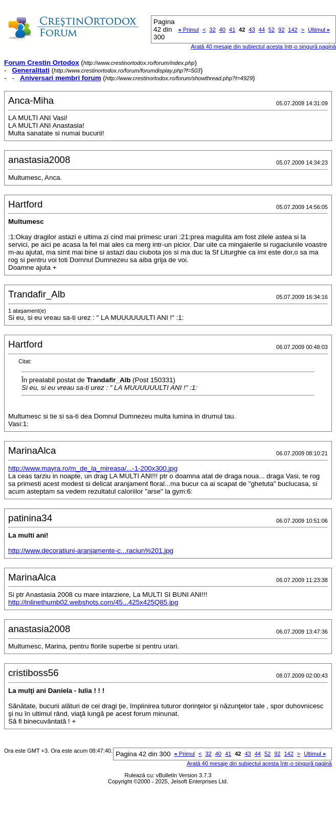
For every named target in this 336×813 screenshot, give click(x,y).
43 (252, 30)
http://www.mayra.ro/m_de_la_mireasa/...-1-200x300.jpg (92, 468)
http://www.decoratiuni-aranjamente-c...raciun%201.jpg (90, 550)
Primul (188, 30)
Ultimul (319, 30)
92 (281, 30)
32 (212, 30)
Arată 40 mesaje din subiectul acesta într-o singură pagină (263, 46)
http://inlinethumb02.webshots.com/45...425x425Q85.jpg (93, 602)
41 (232, 30)
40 (222, 30)
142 (292, 30)
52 (271, 30)
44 (262, 30)
